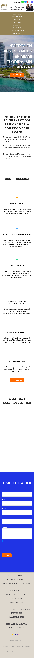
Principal (10, 576)
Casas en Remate (10, 609)
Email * (4, 509)
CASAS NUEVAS (17, 14)
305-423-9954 (11, 638)
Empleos (20, 628)
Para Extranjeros (16, 617)
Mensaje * (5, 527)
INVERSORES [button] (17, 25)
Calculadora (16, 598)
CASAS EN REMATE (17, 22)
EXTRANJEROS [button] (17, 28)
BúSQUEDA (17, 19)
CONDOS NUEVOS (17, 17)
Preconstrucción (16, 602)
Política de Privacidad (12, 651)
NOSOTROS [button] (17, 33)
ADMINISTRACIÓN (10, 583)
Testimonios (16, 613)
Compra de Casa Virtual (16, 624)
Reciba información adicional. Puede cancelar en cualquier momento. (17, 542)
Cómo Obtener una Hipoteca (16, 594)
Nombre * (5, 490)
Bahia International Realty (16, 640)
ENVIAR (7, 555)
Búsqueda (22, 576)
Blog (11, 628)
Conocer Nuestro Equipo (16, 580)
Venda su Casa (16, 590)
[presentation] (16, 548)
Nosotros (25, 609)
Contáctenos (22, 638)
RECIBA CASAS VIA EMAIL (17, 30)
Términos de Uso (22, 651)
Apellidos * (5, 500)
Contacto (25, 583)
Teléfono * (5, 518)
